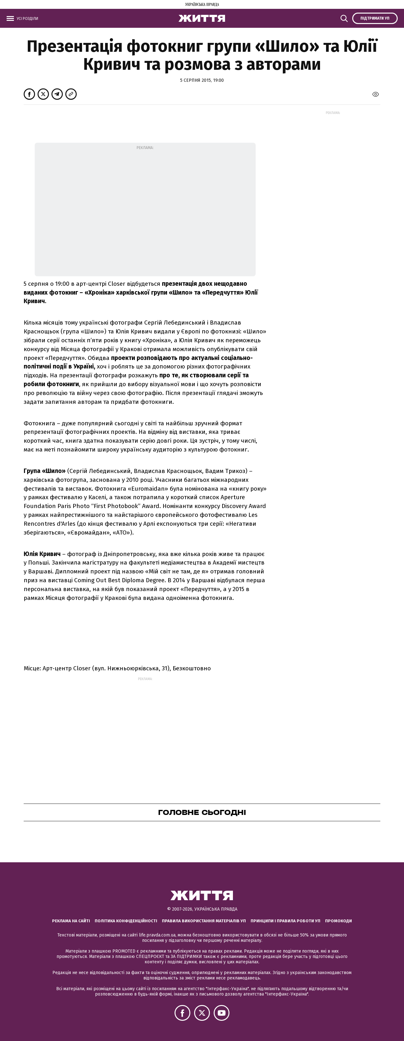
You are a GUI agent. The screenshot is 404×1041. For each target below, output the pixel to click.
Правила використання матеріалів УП (204, 920)
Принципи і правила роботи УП (285, 920)
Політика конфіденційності (126, 920)
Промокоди (338, 920)
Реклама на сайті (71, 920)
